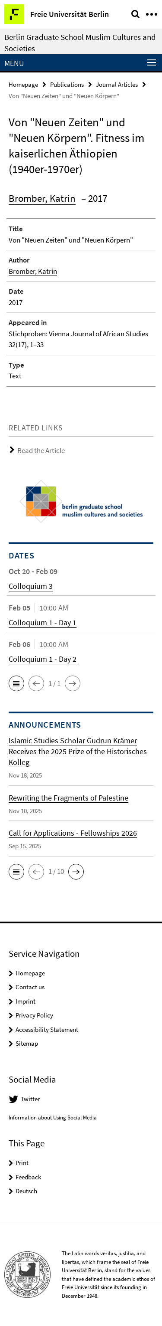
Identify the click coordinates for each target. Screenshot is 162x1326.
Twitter (30, 1099)
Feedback (28, 1177)
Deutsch (26, 1191)
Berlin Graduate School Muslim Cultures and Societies (80, 42)
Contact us (30, 987)
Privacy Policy (34, 1015)
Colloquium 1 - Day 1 (42, 622)
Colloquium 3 (31, 586)
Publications (67, 84)
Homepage (23, 84)
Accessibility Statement (47, 1029)
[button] (16, 683)
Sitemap (27, 1043)
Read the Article (41, 450)
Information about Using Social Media (53, 1117)
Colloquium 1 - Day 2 (42, 659)
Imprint (25, 1001)
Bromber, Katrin (42, 198)
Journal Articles (117, 84)
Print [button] (22, 1163)
